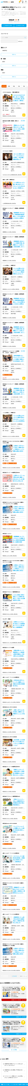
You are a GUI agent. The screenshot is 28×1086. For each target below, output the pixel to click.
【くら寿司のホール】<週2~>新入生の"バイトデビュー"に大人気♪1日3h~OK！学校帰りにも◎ (19, 185)
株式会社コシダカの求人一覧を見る (9, 115)
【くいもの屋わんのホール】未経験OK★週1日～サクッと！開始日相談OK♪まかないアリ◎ (18, 271)
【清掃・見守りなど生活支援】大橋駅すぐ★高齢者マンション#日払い (19, 712)
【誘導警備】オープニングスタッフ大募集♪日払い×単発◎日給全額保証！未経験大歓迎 (19, 539)
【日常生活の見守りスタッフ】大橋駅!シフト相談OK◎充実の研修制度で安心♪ (19, 683)
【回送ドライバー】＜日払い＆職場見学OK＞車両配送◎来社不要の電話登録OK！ (19, 802)
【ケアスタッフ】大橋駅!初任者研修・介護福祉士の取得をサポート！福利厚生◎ (19, 859)
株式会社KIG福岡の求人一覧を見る (9, 146)
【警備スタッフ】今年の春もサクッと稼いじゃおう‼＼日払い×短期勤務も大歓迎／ (18, 128)
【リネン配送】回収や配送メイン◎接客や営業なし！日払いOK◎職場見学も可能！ (19, 597)
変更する (14, 54)
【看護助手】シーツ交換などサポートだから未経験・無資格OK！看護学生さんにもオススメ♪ (19, 890)
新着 (9, 86)
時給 (14, 86)
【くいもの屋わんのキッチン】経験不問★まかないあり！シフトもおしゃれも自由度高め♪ (19, 418)
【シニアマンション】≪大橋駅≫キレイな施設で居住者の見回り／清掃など (18, 829)
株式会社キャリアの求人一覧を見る (9, 672)
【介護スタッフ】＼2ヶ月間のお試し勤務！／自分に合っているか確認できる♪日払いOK (19, 478)
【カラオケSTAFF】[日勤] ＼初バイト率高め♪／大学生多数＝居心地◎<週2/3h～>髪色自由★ (19, 98)
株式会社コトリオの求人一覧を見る (9, 731)
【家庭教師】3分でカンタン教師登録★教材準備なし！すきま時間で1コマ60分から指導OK (19, 215)
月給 (24, 86)
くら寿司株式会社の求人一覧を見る (9, 203)
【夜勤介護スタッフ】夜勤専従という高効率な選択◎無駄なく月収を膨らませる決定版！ (18, 653)
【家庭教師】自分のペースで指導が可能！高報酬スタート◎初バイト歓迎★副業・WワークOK (19, 244)
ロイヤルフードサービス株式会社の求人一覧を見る (12, 174)
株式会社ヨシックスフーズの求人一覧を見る (11, 379)
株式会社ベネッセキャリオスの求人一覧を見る (11, 467)
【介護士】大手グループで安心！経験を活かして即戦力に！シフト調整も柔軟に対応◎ (18, 448)
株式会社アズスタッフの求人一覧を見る (10, 818)
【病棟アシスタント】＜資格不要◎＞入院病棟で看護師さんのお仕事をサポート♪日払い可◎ (19, 772)
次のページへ (23, 976)
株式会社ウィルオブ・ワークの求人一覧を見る (11, 702)
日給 (19, 86)
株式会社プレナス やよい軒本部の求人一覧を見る (12, 642)
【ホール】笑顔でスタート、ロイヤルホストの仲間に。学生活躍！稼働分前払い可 (18, 156)
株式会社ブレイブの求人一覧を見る (9, 497)
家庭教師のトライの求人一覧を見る (9, 231)
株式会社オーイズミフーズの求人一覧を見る (11, 289)
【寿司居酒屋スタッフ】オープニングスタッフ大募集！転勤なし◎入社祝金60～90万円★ (18, 358)
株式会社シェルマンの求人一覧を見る (10, 555)
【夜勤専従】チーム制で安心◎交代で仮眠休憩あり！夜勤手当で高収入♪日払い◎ (18, 920)
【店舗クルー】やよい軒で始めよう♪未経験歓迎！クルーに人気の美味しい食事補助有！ (19, 624)
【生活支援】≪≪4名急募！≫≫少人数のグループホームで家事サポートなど (19, 742)
